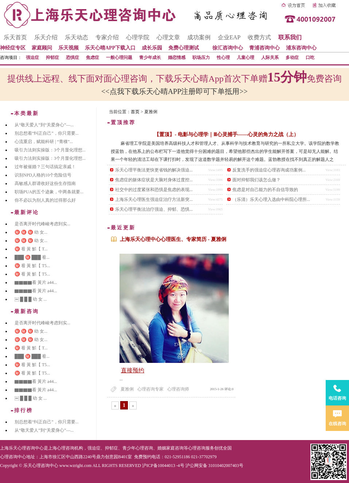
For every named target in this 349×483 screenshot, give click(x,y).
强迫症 (32, 57)
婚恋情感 (176, 57)
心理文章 (168, 37)
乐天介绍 (46, 37)
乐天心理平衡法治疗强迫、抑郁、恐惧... (154, 209)
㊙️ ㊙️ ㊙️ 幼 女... (31, 232)
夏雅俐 (127, 389)
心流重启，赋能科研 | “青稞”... (44, 141)
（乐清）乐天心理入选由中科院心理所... (271, 199)
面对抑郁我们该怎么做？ (256, 179)
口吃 (310, 57)
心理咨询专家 (150, 389)
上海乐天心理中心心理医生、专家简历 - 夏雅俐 (173, 239)
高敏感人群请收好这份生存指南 (45, 183)
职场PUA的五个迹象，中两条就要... (49, 191)
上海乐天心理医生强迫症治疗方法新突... (154, 199)
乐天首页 (15, 37)
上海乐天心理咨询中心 (22, 448)
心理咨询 (196, 448)
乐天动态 (76, 37)
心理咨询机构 (70, 448)
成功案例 (199, 37)
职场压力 (201, 57)
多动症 (292, 57)
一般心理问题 (119, 57)
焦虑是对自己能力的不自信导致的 (265, 189)
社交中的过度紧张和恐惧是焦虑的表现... (154, 189)
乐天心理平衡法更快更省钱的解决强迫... (154, 170)
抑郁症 (52, 57)
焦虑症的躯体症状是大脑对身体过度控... (154, 179)
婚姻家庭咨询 (170, 448)
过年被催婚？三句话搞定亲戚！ (45, 166)
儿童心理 (245, 57)
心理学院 (137, 37)
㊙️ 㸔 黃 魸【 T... (31, 249)
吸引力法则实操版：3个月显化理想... (50, 150)
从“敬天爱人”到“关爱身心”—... (44, 124)
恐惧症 (72, 57)
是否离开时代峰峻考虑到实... (42, 223)
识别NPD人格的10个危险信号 (43, 175)
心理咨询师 (178, 389)
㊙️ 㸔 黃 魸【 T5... (32, 265)
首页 (135, 111)
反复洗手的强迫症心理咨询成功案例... (269, 170)
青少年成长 (150, 57)
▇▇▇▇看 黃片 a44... (36, 282)
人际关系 (270, 57)
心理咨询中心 (13, 456)
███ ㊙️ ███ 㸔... (32, 257)
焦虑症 (92, 57)
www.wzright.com (75, 465)
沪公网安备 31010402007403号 (214, 465)
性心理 (223, 57)
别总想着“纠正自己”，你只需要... (47, 133)
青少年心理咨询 (137, 448)
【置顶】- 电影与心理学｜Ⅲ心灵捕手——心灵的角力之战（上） (226, 134)
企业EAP (229, 37)
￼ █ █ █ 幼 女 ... (31, 299)
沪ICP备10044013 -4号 (163, 465)
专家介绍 (107, 37)
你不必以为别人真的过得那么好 (45, 200)
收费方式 (259, 37)
